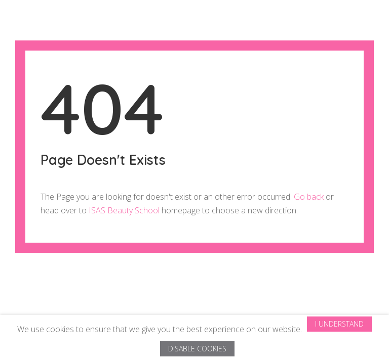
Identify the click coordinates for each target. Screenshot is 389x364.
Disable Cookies (197, 348)
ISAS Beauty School (124, 210)
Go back (309, 196)
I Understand (339, 324)
